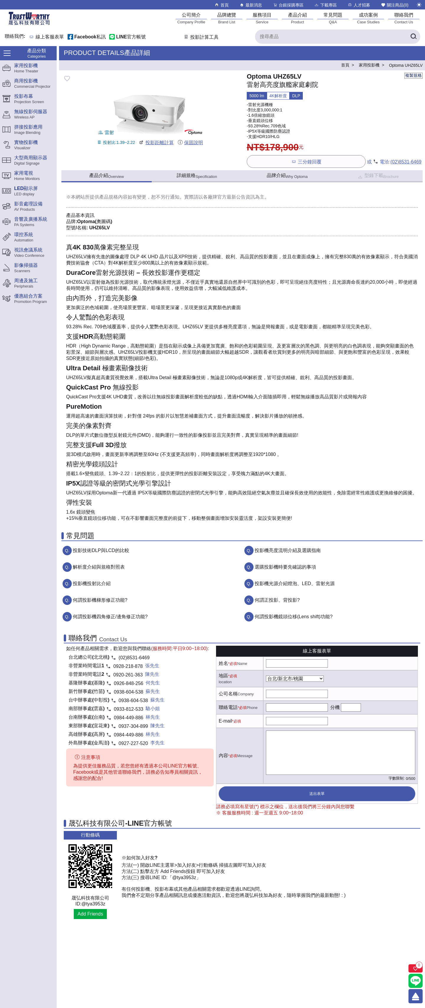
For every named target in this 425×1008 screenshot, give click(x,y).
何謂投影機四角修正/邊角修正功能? (110, 616)
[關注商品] (415, 968)
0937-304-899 (133, 726)
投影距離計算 (156, 142)
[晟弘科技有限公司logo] (29, 24)
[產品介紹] (297, 18)
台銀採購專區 (288, 4)
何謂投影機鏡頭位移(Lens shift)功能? (294, 616)
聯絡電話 (228, 707)
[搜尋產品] (337, 37)
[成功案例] (368, 18)
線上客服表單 (50, 37)
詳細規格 (197, 176)
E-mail (225, 720)
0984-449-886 (128, 717)
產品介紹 (106, 176)
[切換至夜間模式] (419, 4)
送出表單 (317, 793)
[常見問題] (332, 18)
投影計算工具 (200, 37)
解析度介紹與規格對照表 (99, 566)
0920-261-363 (128, 674)
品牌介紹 (287, 176)
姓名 (223, 663)
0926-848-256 (128, 683)
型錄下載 (377, 176)
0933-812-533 (128, 709)
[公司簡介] (191, 18)
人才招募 (358, 4)
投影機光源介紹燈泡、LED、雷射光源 (295, 583)
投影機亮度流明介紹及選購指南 (288, 550)
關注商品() (394, 4)
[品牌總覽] (226, 18)
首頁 (221, 4)
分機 (335, 707)
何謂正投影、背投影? (277, 600)
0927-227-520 (133, 743)
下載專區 (325, 4)
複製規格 (413, 75)
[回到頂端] (415, 996)
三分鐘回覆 (306, 161)
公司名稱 (228, 693)
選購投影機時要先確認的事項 (285, 566)
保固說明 (190, 142)
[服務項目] (262, 18)
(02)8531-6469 (405, 161)
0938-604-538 (128, 691)
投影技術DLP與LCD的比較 (101, 550)
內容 (223, 755)
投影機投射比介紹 (92, 583)
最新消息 (250, 4)
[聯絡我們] (403, 18)
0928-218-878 (128, 666)
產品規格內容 (113, 196)
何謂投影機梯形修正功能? (100, 600)
